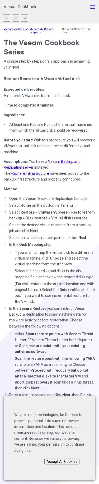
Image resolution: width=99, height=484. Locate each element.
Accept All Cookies (61, 461)
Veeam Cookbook (20, 6)
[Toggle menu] (92, 7)
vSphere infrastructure (30, 173)
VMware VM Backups (16, 28)
